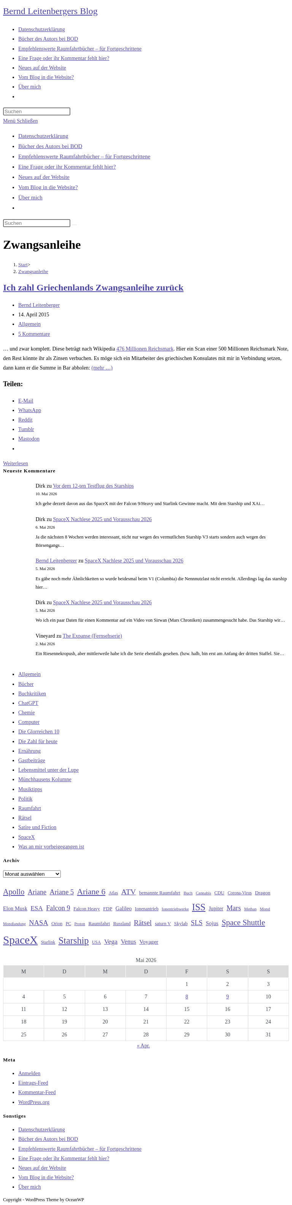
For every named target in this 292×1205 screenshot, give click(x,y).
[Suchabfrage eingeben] (36, 111)
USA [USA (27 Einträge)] (96, 942)
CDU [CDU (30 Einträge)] (219, 892)
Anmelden (29, 1073)
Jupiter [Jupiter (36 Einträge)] (216, 908)
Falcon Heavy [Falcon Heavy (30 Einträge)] (86, 908)
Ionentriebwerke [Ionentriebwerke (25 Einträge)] (175, 909)
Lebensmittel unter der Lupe (48, 770)
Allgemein (29, 324)
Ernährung (29, 751)
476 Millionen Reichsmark (144, 349)
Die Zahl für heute (37, 741)
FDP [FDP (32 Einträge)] (107, 908)
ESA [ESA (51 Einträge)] (36, 908)
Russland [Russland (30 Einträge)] (122, 923)
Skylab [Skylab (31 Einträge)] (181, 923)
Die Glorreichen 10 (38, 731)
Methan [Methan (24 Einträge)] (250, 909)
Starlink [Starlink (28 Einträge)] (48, 942)
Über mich (30, 197)
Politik (25, 799)
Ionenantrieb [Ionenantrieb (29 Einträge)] (147, 908)
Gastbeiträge (31, 760)
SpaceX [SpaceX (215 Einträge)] (20, 940)
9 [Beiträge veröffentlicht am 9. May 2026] (227, 997)
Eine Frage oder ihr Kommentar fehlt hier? (67, 167)
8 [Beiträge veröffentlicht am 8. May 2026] (187, 997)
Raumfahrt (29, 808)
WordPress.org (33, 1102)
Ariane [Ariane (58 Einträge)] (37, 892)
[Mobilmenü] (20, 121)
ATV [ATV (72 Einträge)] (128, 892)
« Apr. (143, 1046)
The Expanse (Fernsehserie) (92, 636)
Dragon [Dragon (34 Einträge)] (262, 892)
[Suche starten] (74, 225)
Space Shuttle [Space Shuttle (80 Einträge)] (243, 922)
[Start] (23, 264)
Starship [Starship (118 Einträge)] (74, 940)
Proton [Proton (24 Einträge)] (79, 924)
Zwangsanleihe (33, 271)
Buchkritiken (32, 693)
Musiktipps (30, 789)
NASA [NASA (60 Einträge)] (38, 923)
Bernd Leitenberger (39, 305)
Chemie (26, 712)
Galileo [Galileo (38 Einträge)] (124, 908)
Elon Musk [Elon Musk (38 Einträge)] (15, 908)
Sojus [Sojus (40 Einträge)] (212, 923)
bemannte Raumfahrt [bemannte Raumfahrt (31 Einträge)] (159, 892)
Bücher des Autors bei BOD (50, 146)
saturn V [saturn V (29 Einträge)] (163, 923)
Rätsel (25, 818)
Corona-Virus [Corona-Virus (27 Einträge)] (240, 893)
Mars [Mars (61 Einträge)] (234, 908)
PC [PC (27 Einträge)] (68, 923)
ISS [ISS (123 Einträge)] (198, 907)
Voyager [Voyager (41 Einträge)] (148, 942)
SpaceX (26, 837)
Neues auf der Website (44, 177)
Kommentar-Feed (37, 1092)
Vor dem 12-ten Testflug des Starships (93, 486)
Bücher (25, 684)
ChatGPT (28, 703)
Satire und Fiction (37, 827)
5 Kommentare (34, 334)
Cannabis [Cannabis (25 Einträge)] (203, 893)
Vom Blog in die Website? (48, 187)
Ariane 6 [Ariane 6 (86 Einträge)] (91, 891)
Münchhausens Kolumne (44, 779)
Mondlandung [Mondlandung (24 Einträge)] (14, 924)
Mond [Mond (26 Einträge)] (265, 909)
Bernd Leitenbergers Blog (50, 11)
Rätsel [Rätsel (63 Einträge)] (143, 923)
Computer (29, 722)
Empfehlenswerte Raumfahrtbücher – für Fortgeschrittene (84, 156)
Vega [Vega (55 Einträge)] (110, 941)
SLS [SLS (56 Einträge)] (197, 923)
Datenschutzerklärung (43, 136)
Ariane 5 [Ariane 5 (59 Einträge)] (62, 892)
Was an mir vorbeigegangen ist (51, 847)
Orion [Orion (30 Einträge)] (56, 923)
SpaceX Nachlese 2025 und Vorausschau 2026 (102, 519)
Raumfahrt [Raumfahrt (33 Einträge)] (99, 923)
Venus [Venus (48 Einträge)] (128, 941)
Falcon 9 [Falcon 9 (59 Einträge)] (58, 908)
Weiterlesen (15, 463)
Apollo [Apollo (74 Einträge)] (13, 892)
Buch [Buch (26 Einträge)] (188, 893)
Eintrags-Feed (33, 1083)
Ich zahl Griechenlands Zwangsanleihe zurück (93, 287)
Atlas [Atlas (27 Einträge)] (113, 893)
